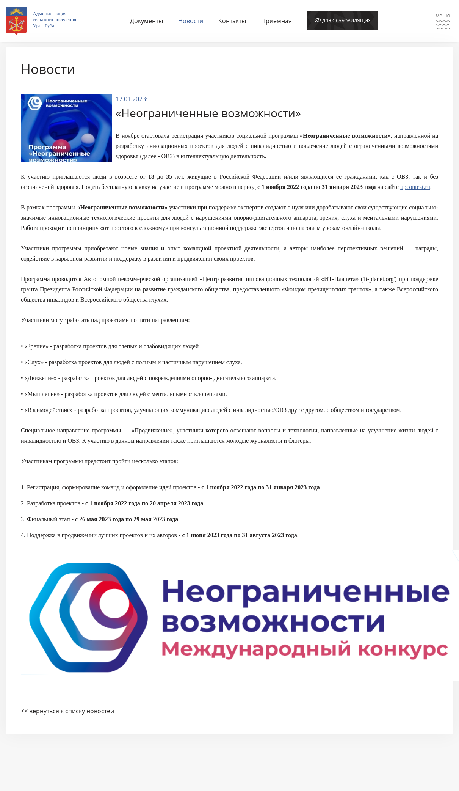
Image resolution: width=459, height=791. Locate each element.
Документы (146, 21)
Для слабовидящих (343, 20)
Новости (190, 21)
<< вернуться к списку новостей (67, 711)
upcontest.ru (415, 187)
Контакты (232, 21)
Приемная (276, 21)
